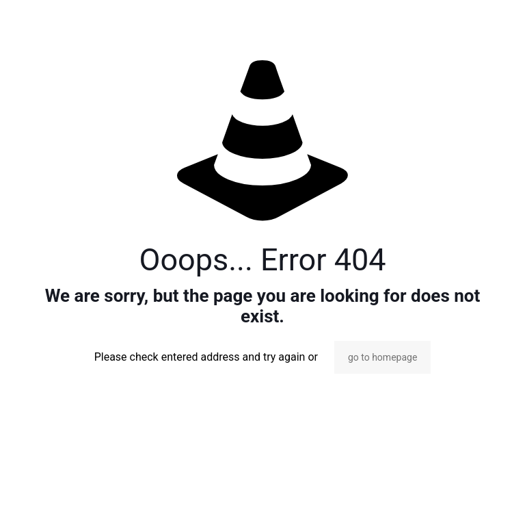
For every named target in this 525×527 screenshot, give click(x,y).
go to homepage (382, 357)
